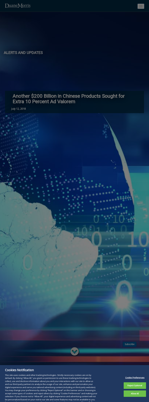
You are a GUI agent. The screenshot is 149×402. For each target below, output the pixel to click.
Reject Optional (134, 392)
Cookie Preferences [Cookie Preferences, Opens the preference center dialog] (134, 384)
